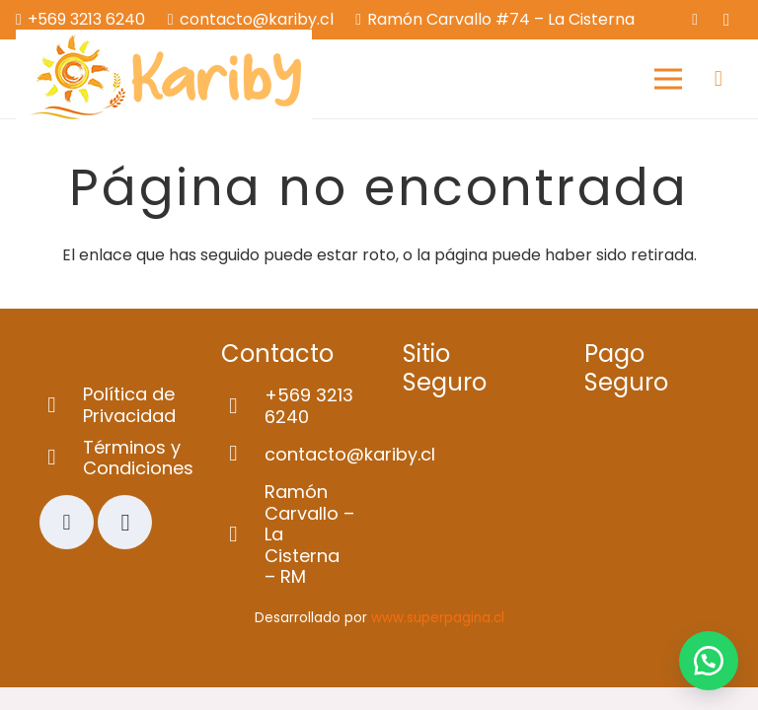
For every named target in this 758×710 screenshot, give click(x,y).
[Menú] (668, 79)
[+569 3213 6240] (243, 406)
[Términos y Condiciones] (61, 458)
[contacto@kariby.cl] (243, 454)
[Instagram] (726, 20)
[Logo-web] (164, 79)
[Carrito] (718, 78)
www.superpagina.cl (437, 617)
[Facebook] (695, 20)
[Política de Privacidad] (61, 405)
